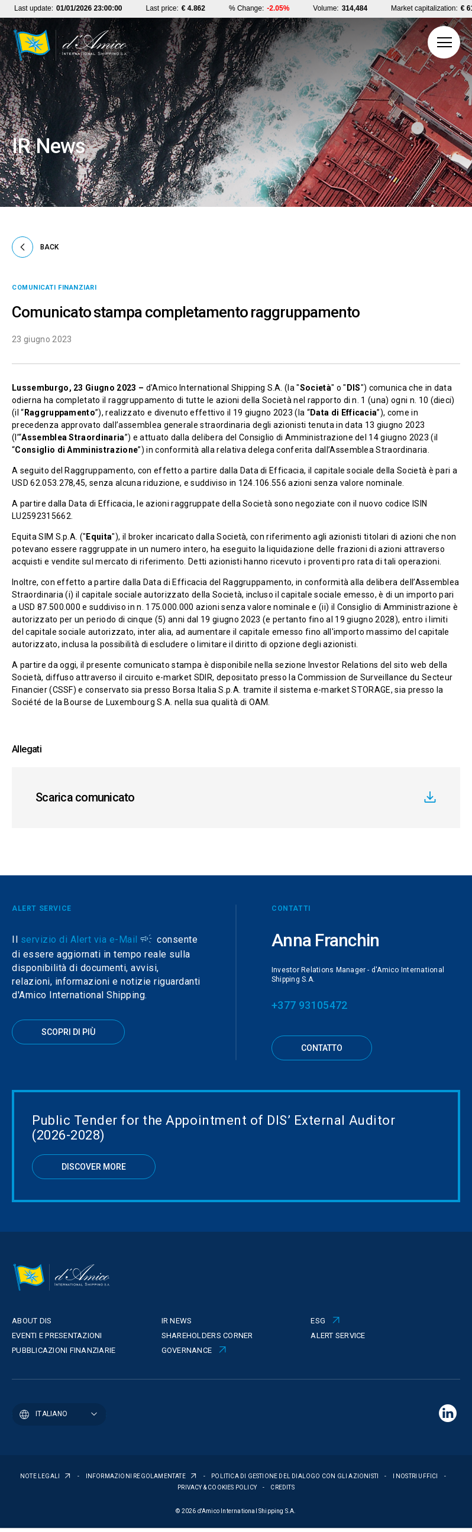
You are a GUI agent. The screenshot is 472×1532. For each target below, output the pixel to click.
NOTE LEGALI (40, 1476)
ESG (318, 1320)
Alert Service (338, 1335)
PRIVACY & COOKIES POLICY (217, 1487)
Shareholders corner (207, 1335)
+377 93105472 (309, 1005)
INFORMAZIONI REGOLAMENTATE (136, 1476)
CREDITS (282, 1487)
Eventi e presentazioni (57, 1335)
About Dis (31, 1320)
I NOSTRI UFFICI (416, 1476)
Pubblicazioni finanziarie (64, 1350)
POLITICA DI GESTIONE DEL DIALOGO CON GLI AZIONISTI (295, 1476)
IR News (176, 1320)
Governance (186, 1350)
